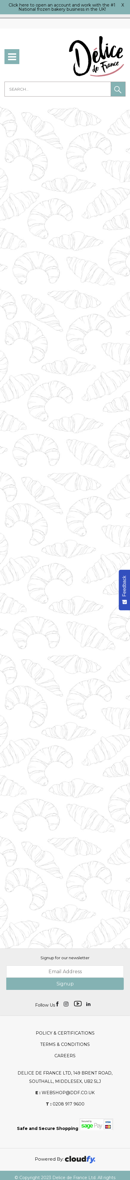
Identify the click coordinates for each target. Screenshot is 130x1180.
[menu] (11, 56)
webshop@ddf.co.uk (65, 1081)
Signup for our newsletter (65, 946)
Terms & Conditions (65, 1033)
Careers (65, 1044)
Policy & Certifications (65, 1022)
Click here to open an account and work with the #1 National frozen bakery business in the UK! (62, 7)
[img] (57, 992)
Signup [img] (65, 973)
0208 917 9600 (65, 1093)
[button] (118, 89)
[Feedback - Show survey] (124, 590)
